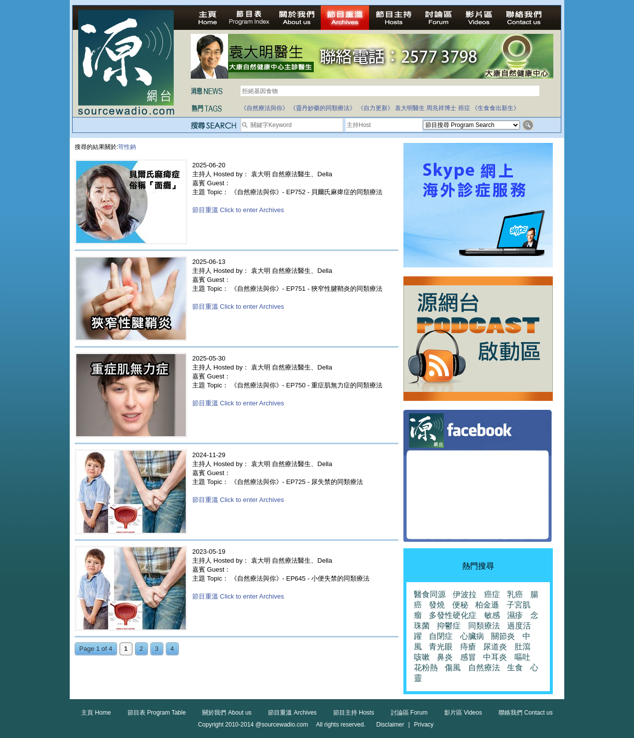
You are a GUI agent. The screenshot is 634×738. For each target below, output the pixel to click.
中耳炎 (495, 657)
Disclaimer (390, 724)
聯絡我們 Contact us (526, 712)
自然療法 (484, 667)
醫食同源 (430, 594)
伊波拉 (465, 594)
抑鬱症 (449, 625)
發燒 (437, 605)
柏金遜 (487, 605)
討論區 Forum (409, 712)
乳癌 (515, 594)
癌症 (464, 108)
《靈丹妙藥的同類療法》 (323, 108)
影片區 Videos (463, 712)
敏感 (492, 615)
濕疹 (515, 615)
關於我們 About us (227, 712)
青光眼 (441, 646)
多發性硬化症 (453, 615)
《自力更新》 (375, 108)
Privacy (423, 724)
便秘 (460, 605)
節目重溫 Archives (292, 712)
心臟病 (472, 636)
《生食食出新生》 (495, 108)
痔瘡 (468, 646)
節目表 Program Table (156, 712)
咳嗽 (422, 657)
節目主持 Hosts (353, 712)
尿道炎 (495, 646)
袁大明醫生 (410, 108)
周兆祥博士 (441, 108)
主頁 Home (96, 712)
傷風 (453, 667)
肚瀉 (522, 646)
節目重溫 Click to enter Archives (238, 210)
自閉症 (441, 636)
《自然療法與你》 (264, 108)
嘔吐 (522, 657)
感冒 (468, 657)
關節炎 (503, 636)
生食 (515, 667)
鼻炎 (445, 657)
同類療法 (484, 625)
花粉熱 (426, 667)
